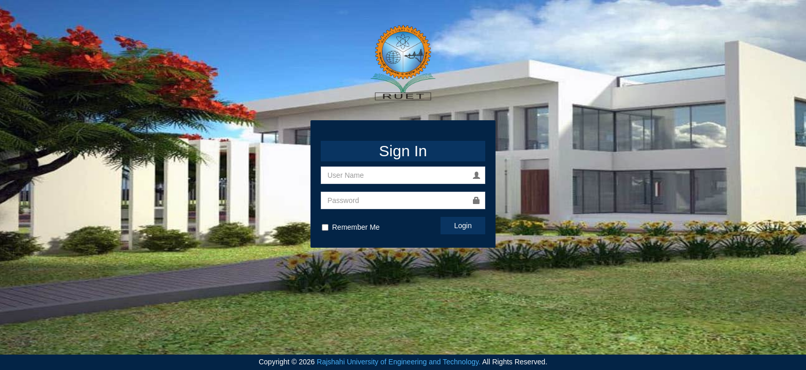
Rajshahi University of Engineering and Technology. (399, 362)
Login (463, 225)
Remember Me (351, 227)
